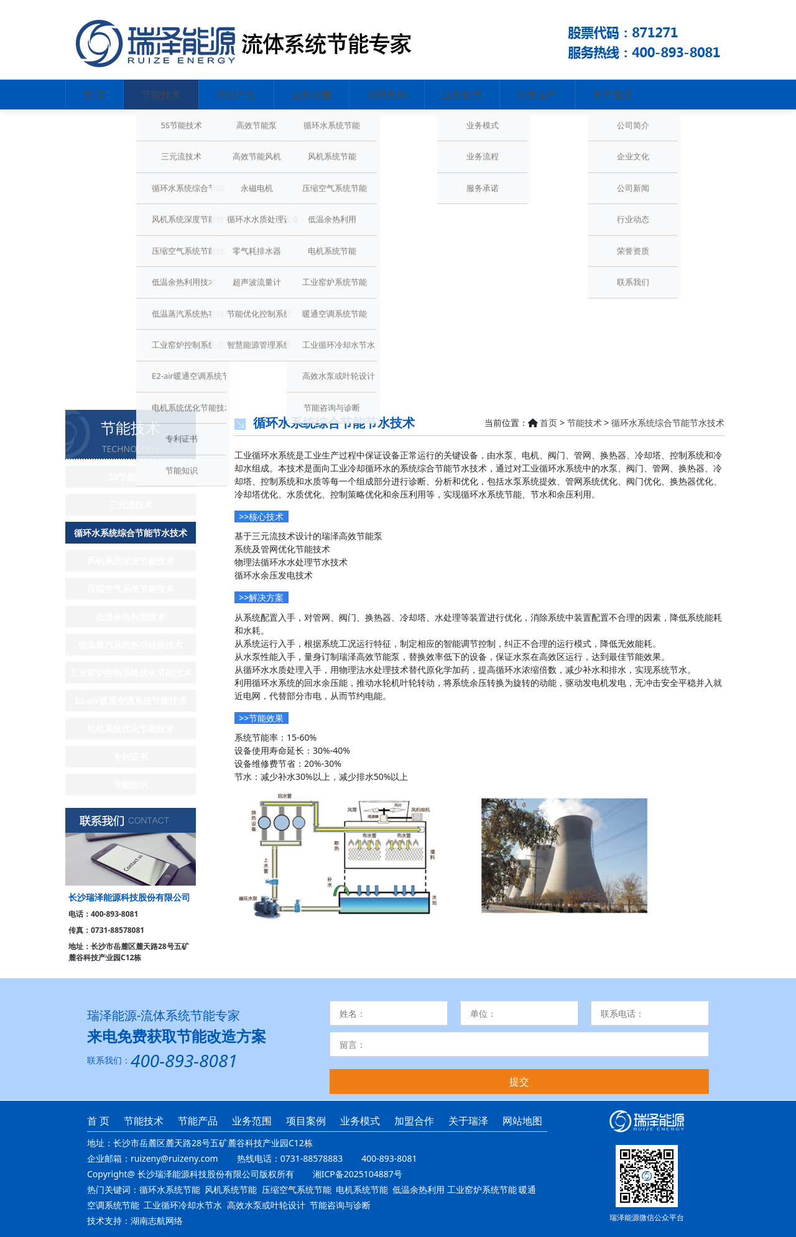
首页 (548, 423)
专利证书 (130, 756)
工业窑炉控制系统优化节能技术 (131, 673)
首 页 (94, 94)
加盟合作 (537, 94)
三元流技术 (130, 505)
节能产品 (236, 94)
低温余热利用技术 (130, 617)
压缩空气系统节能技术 (130, 589)
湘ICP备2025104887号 (357, 1174)
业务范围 (311, 94)
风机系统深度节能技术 (130, 561)
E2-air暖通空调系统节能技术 (130, 701)
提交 (519, 1081)
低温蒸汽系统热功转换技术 (130, 645)
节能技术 (161, 94)
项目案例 (387, 94)
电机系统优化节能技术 (130, 728)
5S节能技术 (130, 477)
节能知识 (130, 784)
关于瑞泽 (612, 94)
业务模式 (462, 94)
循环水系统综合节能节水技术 (130, 533)
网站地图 (522, 1121)
